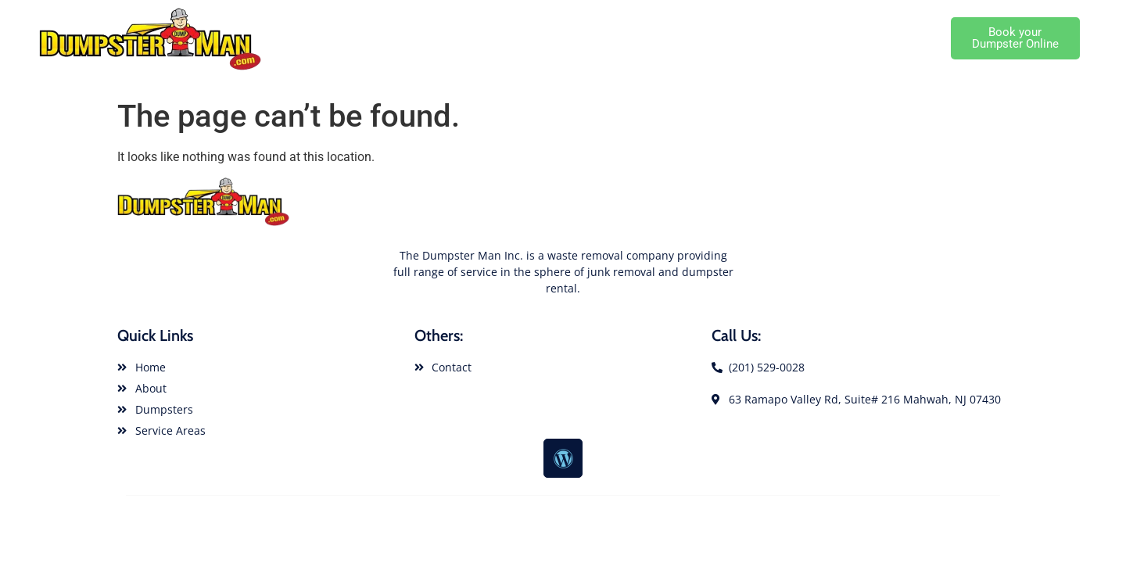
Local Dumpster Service (778, 38)
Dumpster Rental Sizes (641, 38)
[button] (1015, 38)
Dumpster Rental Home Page (389, 38)
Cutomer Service (899, 38)
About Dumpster (523, 38)
